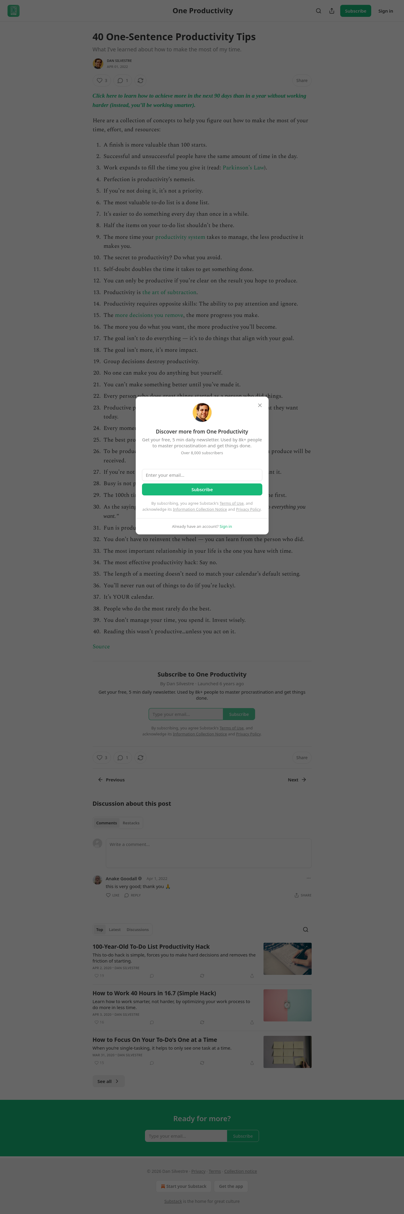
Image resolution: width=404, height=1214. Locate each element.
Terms (215, 1171)
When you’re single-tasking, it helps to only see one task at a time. (162, 1048)
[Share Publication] (332, 11)
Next (297, 780)
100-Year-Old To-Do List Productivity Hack (151, 947)
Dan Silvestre (119, 60)
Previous (111, 780)
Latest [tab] (115, 929)
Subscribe (355, 11)
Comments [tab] (106, 823)
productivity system (180, 237)
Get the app (231, 1186)
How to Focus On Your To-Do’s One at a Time (155, 1040)
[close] (260, 405)
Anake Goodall (121, 878)
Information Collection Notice (200, 509)
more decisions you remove (149, 315)
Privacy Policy (248, 509)
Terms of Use (232, 503)
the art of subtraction (169, 292)
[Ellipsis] (308, 878)
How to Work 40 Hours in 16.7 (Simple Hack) (154, 993)
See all (108, 1081)
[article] (202, 961)
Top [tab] (99, 929)
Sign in (385, 11)
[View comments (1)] (122, 81)
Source (101, 646)
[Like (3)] (102, 81)
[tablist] (118, 823)
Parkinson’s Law (243, 167)
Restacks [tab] (131, 823)
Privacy (198, 1171)
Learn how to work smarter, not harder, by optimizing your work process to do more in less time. (171, 1004)
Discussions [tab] (138, 929)
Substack (173, 1201)
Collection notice (240, 1171)
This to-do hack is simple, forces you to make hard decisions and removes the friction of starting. (174, 958)
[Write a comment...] (208, 853)
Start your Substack (183, 1186)
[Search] (319, 11)
